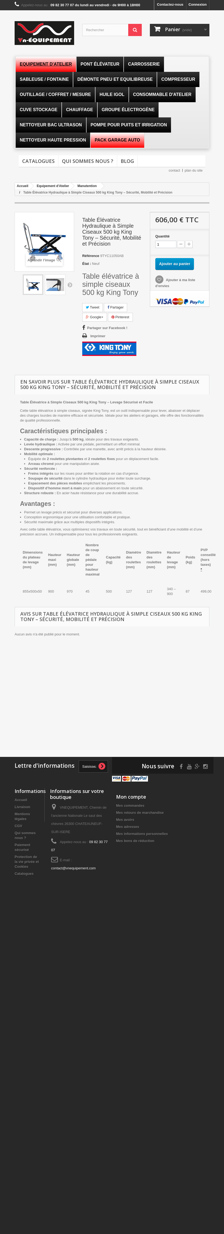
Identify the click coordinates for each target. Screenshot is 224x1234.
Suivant (70, 284)
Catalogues (38, 161)
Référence (90, 256)
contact (174, 170)
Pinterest (120, 317)
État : (86, 264)
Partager (115, 307)
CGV (18, 826)
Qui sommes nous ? (87, 161)
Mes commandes (130, 806)
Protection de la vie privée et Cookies (27, 862)
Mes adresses (127, 827)
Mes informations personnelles (142, 834)
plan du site (194, 170)
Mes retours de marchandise (140, 813)
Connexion (198, 4)
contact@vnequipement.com (73, 868)
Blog (127, 161)
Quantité (162, 236)
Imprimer (98, 336)
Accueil (21, 800)
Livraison (22, 807)
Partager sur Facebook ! (107, 328)
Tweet (92, 307)
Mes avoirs (125, 820)
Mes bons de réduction (135, 841)
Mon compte (131, 796)
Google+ (94, 317)
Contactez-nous (170, 4)
